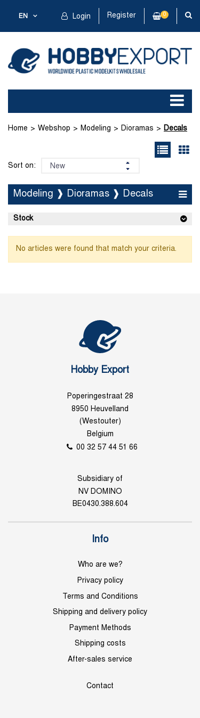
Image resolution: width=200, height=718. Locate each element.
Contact (100, 686)
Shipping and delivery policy (100, 612)
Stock (23, 218)
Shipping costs (100, 643)
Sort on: (22, 165)
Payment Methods (100, 628)
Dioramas (137, 128)
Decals (175, 128)
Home (18, 128)
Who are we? (100, 564)
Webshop (54, 128)
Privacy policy (100, 580)
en (23, 16)
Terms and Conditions (100, 596)
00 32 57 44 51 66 (107, 447)
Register (121, 15)
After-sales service (100, 659)
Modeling (96, 128)
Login (80, 16)
